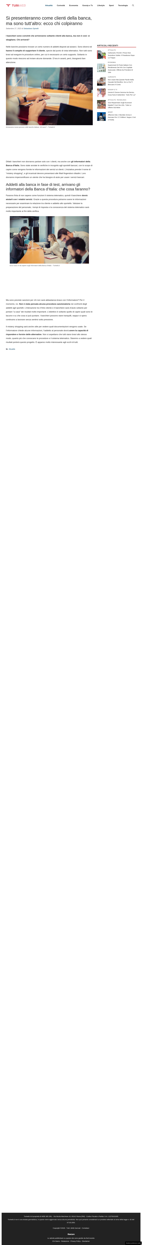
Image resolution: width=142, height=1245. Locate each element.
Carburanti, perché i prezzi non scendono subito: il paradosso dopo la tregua (121, 55)
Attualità (49, 5)
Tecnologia (123, 5)
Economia (73, 5)
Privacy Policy (76, 1241)
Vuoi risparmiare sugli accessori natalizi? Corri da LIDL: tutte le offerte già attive (120, 105)
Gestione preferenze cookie (133, 1243)
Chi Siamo (56, 1241)
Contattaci (85, 1228)
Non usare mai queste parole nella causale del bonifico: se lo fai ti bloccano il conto (121, 82)
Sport (111, 5)
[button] (133, 5)
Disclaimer (86, 1241)
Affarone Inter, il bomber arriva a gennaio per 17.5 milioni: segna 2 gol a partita (122, 117)
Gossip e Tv (87, 5)
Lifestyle (101, 5)
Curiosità (61, 5)
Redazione (65, 1241)
